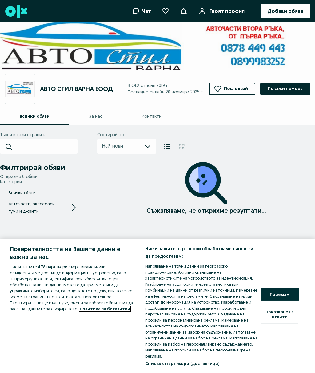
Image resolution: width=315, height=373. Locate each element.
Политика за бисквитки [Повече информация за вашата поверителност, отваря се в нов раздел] (105, 308)
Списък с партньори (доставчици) (182, 363)
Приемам (279, 294)
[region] (157, 306)
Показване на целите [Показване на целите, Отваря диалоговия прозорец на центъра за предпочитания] (279, 314)
